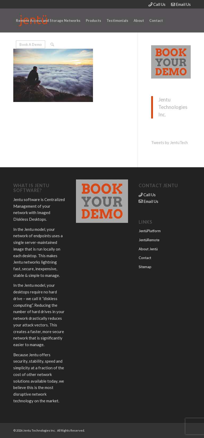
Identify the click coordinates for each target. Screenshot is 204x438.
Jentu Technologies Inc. (172, 107)
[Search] (52, 44)
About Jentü (148, 249)
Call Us (156, 4)
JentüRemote (149, 240)
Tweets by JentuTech (169, 142)
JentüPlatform (150, 231)
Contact (145, 258)
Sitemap (145, 267)
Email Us (181, 4)
